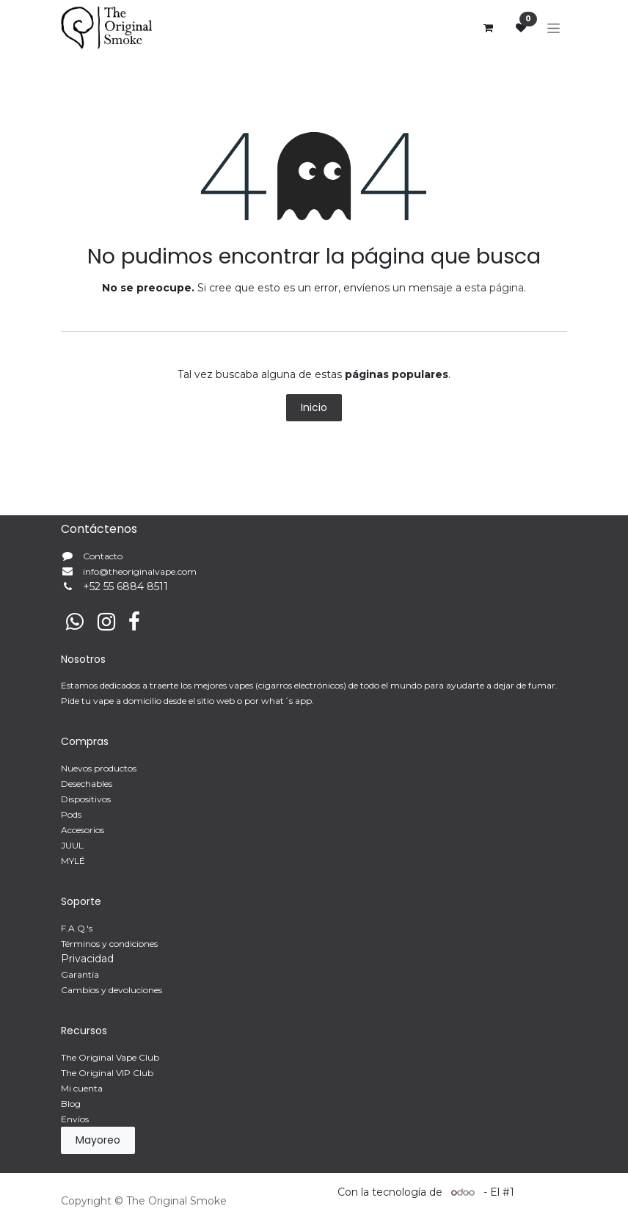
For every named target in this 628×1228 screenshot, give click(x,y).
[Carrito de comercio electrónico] (488, 28)
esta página (494, 287)
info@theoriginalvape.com (140, 571)
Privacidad (87, 958)
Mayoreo (98, 1140)
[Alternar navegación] (553, 28)
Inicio (314, 407)
